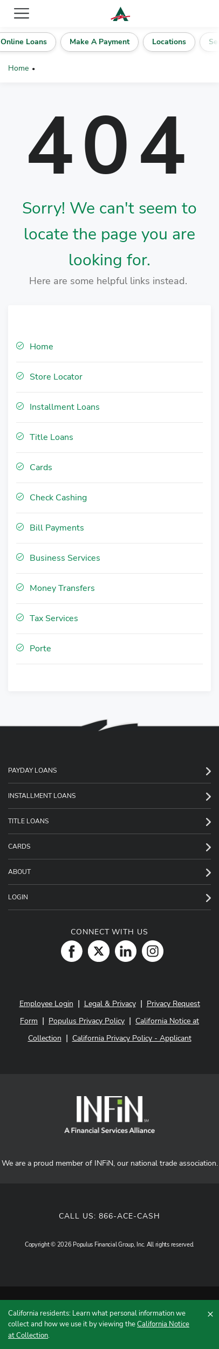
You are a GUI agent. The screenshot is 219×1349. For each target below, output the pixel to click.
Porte (40, 649)
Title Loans (51, 437)
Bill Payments (57, 528)
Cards (41, 467)
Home (18, 68)
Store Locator (56, 377)
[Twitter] (96, 950)
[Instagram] (149, 950)
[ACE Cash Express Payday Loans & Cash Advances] (121, 13)
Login (18, 897)
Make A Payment (114, 42)
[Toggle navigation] (21, 13)
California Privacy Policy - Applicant (131, 1038)
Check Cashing (58, 498)
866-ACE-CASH (129, 1216)
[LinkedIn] (122, 950)
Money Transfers (62, 588)
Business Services (65, 558)
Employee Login (46, 1004)
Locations (182, 42)
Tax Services (54, 618)
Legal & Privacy (110, 1004)
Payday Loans (32, 770)
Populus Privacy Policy (87, 1021)
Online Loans (40, 42)
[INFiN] (109, 1114)
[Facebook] (69, 950)
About (19, 872)
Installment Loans (65, 407)
